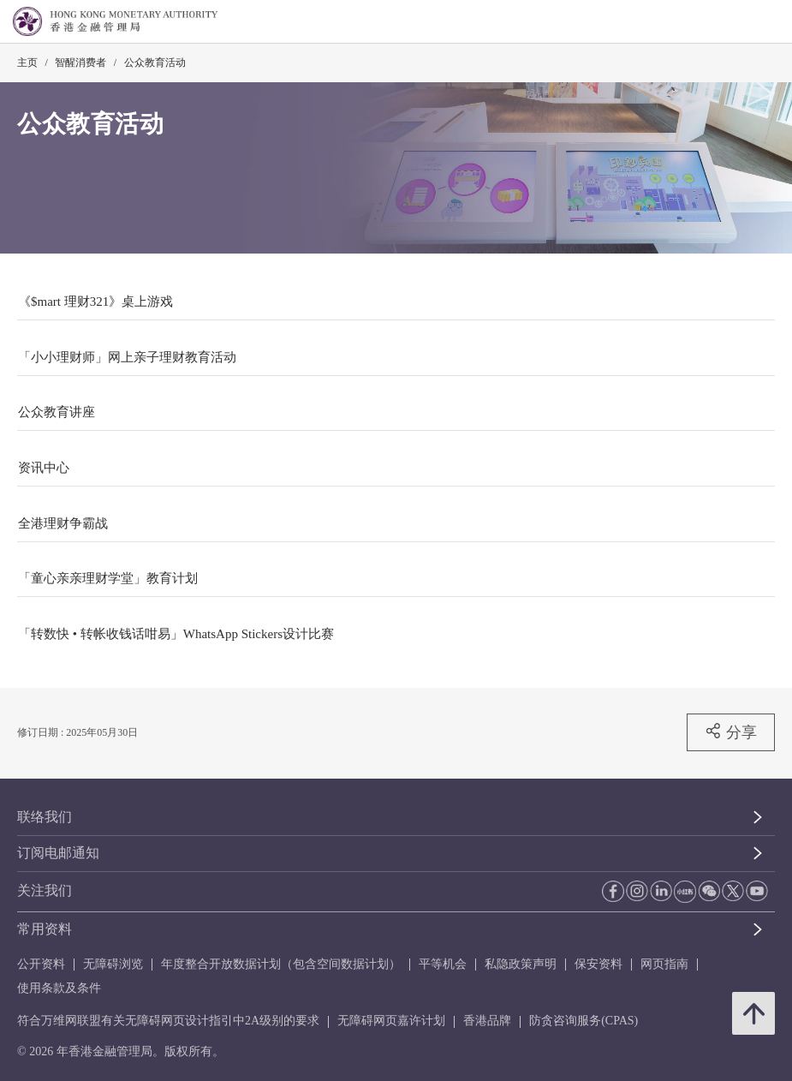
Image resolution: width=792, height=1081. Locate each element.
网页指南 (664, 964)
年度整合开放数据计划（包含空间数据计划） (281, 964)
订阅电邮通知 (58, 852)
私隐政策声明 (521, 964)
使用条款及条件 (59, 988)
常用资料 (44, 929)
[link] (735, 22)
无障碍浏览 (113, 964)
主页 (27, 63)
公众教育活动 (155, 63)
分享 (731, 731)
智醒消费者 (80, 63)
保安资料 (598, 964)
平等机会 (443, 964)
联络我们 (44, 816)
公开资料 (41, 964)
